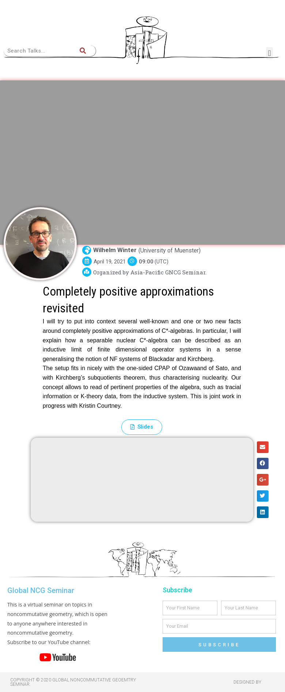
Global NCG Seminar (41, 590)
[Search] (82, 50)
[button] (269, 53)
